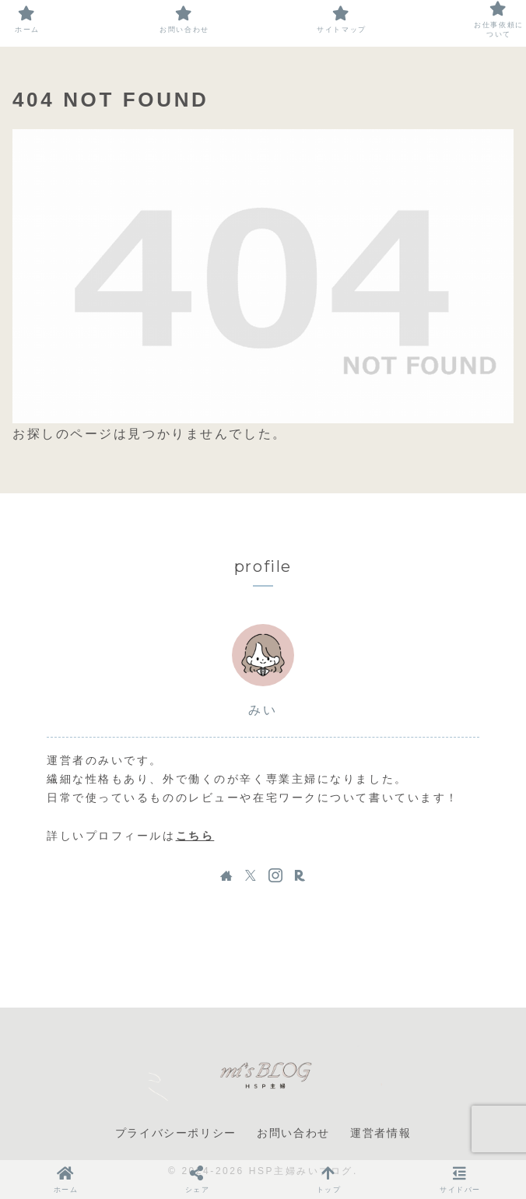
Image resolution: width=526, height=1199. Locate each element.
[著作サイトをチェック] (226, 875)
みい (262, 710)
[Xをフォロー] (250, 875)
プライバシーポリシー (176, 1133)
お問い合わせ (293, 1133)
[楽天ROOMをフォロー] (299, 875)
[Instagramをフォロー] (275, 875)
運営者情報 (380, 1133)
